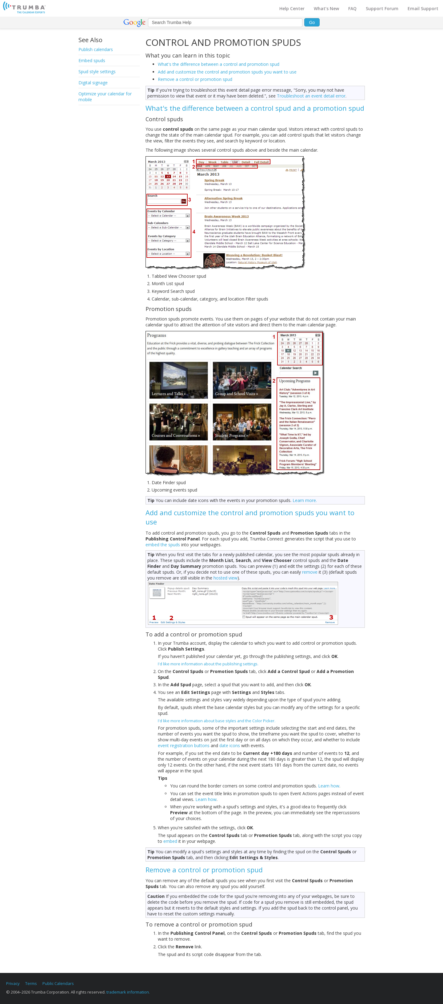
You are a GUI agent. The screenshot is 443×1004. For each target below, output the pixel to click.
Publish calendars (95, 49)
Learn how (328, 786)
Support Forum (382, 8)
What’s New (326, 8)
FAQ (352, 8)
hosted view (225, 578)
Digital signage (93, 83)
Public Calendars (58, 983)
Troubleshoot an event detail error (311, 96)
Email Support (423, 8)
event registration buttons (184, 745)
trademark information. (128, 992)
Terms (31, 983)
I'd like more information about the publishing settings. (208, 664)
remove (309, 572)
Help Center (292, 8)
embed (170, 841)
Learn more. (305, 500)
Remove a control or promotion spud (195, 79)
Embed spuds (91, 60)
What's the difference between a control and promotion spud (218, 64)
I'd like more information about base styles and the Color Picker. (216, 720)
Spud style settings (97, 71)
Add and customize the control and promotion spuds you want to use (227, 72)
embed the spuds (163, 545)
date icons (229, 745)
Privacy (13, 983)
